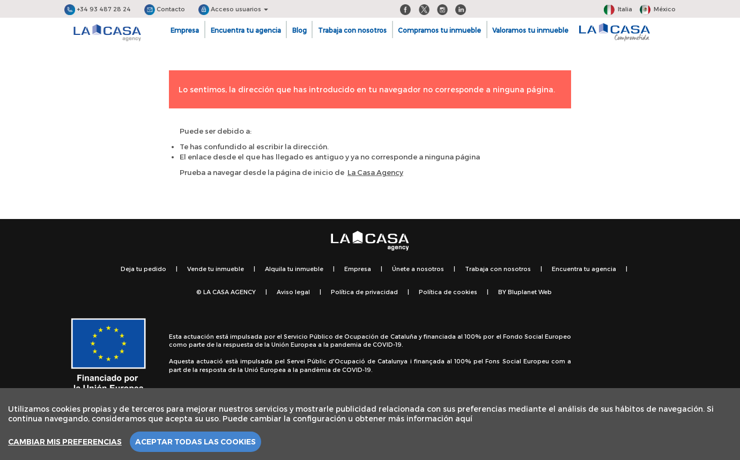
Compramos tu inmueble (439, 30)
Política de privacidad (364, 291)
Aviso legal (293, 291)
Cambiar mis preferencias (65, 442)
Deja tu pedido (143, 268)
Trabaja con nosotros (352, 30)
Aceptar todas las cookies (195, 442)
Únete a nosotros (418, 268)
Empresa (185, 30)
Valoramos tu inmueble (530, 30)
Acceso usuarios (233, 8)
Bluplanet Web (530, 291)
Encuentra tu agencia (246, 30)
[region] (370, 424)
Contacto (164, 8)
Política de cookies (448, 291)
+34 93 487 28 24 (97, 8)
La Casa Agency (375, 172)
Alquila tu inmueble (294, 268)
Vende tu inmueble (215, 268)
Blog (299, 30)
